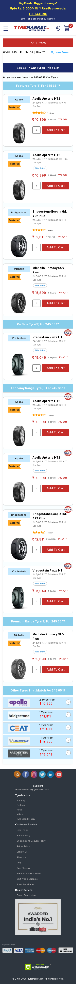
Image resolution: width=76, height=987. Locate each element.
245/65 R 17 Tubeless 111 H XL (50, 158)
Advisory (21, 800)
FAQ (19, 862)
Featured (21, 805)
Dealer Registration (26, 895)
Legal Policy (22, 830)
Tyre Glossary (23, 868)
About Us (21, 857)
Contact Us (22, 852)
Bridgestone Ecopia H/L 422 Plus (49, 214)
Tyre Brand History (26, 819)
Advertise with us (25, 884)
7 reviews (50, 113)
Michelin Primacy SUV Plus (48, 270)
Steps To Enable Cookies (29, 873)
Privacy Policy (23, 835)
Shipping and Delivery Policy (31, 841)
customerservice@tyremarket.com (32, 789)
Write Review (40, 168)
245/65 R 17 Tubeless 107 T (49, 341)
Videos (20, 814)
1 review (49, 230)
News (19, 809)
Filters (38, 42)
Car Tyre (36, 106)
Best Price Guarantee (27, 879)
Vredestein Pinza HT (47, 337)
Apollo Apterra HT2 (46, 98)
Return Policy (23, 846)
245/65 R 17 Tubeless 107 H (49, 102)
